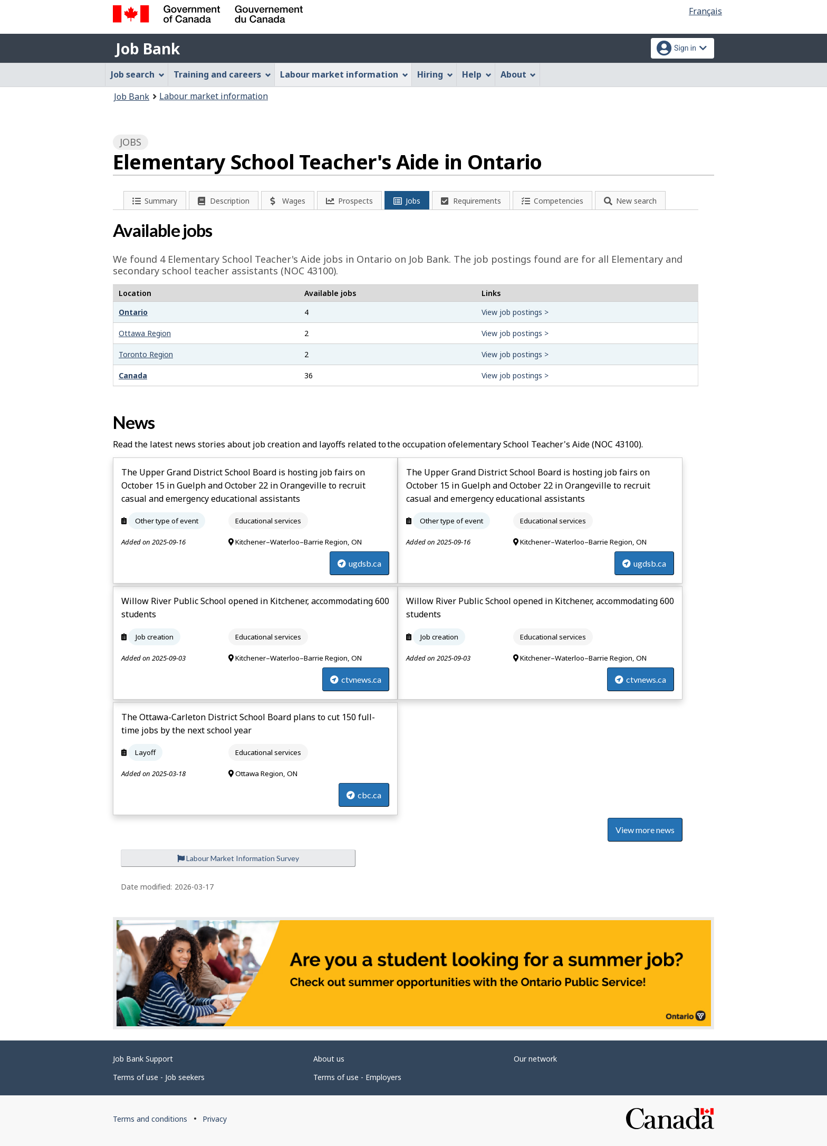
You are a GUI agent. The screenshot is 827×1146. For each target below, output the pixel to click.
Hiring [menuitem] (435, 74)
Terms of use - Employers (357, 1077)
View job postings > (515, 312)
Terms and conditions (150, 1119)
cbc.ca (364, 795)
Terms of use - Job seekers (159, 1077)
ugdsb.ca (359, 563)
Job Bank (148, 49)
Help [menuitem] (477, 74)
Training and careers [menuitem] (222, 74)
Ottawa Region (145, 333)
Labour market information (213, 96)
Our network (535, 1059)
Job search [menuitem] (138, 74)
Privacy (215, 1119)
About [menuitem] (518, 74)
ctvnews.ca (355, 679)
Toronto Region (146, 354)
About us (328, 1059)
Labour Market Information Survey (238, 858)
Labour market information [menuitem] (344, 74)
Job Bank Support (143, 1059)
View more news (645, 830)
